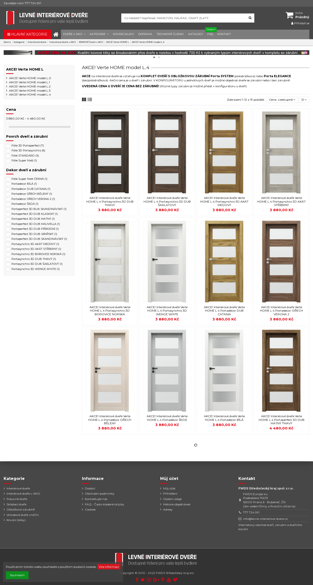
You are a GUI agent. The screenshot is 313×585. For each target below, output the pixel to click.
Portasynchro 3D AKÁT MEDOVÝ (35, 244)
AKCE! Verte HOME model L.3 (30, 90)
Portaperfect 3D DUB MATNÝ (33, 218)
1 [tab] (154, 57)
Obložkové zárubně (21, 509)
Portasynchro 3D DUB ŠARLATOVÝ (37, 264)
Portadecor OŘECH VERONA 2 (33, 199)
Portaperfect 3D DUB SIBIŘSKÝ (34, 234)
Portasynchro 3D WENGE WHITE (35, 269)
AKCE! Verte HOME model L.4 (30, 94)
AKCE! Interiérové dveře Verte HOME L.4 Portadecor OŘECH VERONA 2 (281, 310)
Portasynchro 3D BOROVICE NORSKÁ (38, 254)
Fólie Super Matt (24, 160)
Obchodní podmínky (99, 493)
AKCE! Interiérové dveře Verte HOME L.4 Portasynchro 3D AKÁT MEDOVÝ (224, 201)
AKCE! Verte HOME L (25, 69)
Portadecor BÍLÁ (24, 183)
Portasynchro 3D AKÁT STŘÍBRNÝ (36, 249)
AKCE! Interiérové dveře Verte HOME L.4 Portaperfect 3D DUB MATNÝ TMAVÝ (281, 419)
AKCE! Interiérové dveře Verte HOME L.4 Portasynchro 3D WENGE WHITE (167, 310)
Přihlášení (170, 493)
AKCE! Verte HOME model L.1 (29, 82)
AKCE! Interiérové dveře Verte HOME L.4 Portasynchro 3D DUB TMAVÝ (110, 201)
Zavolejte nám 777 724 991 (22, 3)
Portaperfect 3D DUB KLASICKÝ (34, 214)
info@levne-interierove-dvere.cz (265, 519)
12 (304, 99)
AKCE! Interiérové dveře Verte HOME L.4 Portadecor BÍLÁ (224, 417)
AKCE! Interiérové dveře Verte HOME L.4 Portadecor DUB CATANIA (224, 310)
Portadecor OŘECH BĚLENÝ (31, 193)
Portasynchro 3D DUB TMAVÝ (33, 259)
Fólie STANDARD (25, 155)
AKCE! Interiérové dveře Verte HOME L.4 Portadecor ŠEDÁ (167, 417)
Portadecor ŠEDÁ (24, 204)
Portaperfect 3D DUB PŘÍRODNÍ (35, 229)
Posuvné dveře (17, 499)
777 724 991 (251, 512)
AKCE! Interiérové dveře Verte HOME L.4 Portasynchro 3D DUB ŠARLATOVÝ (167, 201)
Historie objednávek (176, 504)
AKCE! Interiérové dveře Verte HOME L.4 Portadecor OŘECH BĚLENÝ (109, 419)
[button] (74, 34)
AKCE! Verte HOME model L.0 (30, 78)
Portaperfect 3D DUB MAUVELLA (35, 224)
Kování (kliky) (16, 520)
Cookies (90, 509)
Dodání (90, 488)
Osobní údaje (172, 499)
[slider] (8, 127)
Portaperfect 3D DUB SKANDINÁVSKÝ (39, 239)
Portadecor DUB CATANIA (30, 189)
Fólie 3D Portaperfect (27, 145)
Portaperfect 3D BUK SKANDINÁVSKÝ (39, 209)
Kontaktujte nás (96, 499)
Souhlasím (17, 575)
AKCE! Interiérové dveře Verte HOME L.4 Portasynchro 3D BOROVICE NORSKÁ (109, 310)
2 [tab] (158, 57)
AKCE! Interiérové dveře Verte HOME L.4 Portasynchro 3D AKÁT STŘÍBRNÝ (281, 201)
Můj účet (169, 488)
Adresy (168, 509)
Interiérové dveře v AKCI (23, 493)
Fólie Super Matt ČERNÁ (29, 179)
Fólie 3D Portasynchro (28, 150)
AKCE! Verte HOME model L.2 (30, 86)
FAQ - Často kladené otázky (104, 504)
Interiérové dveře (18, 488)
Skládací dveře (16, 504)
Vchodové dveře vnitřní (23, 515)
